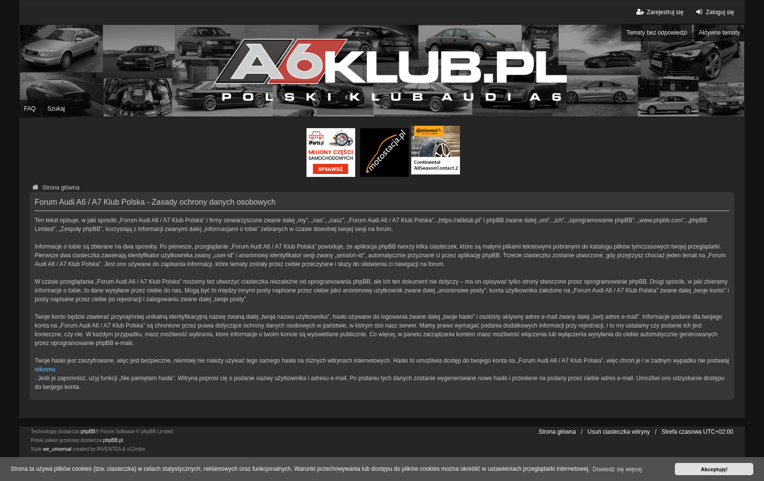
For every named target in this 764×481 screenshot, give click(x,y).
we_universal (57, 449)
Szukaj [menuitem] (56, 108)
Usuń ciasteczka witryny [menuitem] (619, 431)
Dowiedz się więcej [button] (617, 469)
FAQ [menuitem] (30, 108)
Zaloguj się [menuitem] (714, 12)
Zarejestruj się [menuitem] (659, 12)
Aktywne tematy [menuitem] (719, 32)
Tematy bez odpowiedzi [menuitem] (656, 32)
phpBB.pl (113, 440)
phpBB (88, 431)
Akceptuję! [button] (714, 469)
